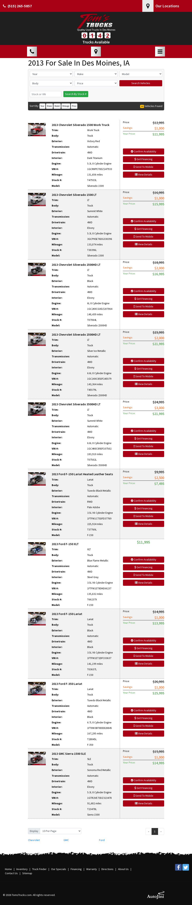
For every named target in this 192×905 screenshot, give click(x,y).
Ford (102, 840)
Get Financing (143, 159)
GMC (66, 840)
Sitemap (27, 873)
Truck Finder (39, 869)
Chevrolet (34, 840)
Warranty (91, 869)
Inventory (22, 869)
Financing (76, 869)
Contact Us (11, 873)
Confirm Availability (143, 151)
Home (8, 869)
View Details (143, 174)
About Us (123, 869)
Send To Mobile (143, 167)
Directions (107, 869)
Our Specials (58, 869)
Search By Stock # (75, 94)
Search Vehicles (140, 83)
